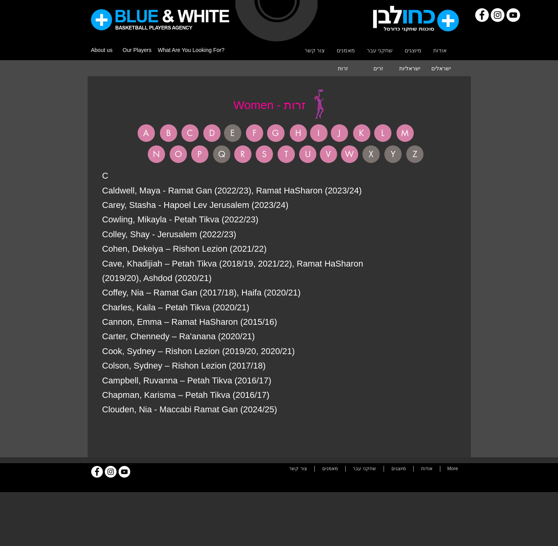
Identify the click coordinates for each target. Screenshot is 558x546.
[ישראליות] (409, 68)
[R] (242, 154)
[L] (382, 133)
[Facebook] (482, 15)
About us (102, 50)
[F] (254, 133)
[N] (156, 154)
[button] (232, 133)
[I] (318, 133)
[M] (405, 133)
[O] (178, 154)
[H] (298, 133)
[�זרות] (343, 68)
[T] (286, 154)
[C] (190, 133)
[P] (199, 154)
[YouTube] (513, 15)
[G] (275, 133)
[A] (146, 133)
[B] (168, 133)
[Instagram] (497, 15)
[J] (339, 133)
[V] (328, 154)
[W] (349, 154)
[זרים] (378, 68)
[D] (212, 133)
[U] (307, 154)
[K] (361, 133)
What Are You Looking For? (191, 50)
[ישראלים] (441, 68)
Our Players (137, 50)
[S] (264, 154)
